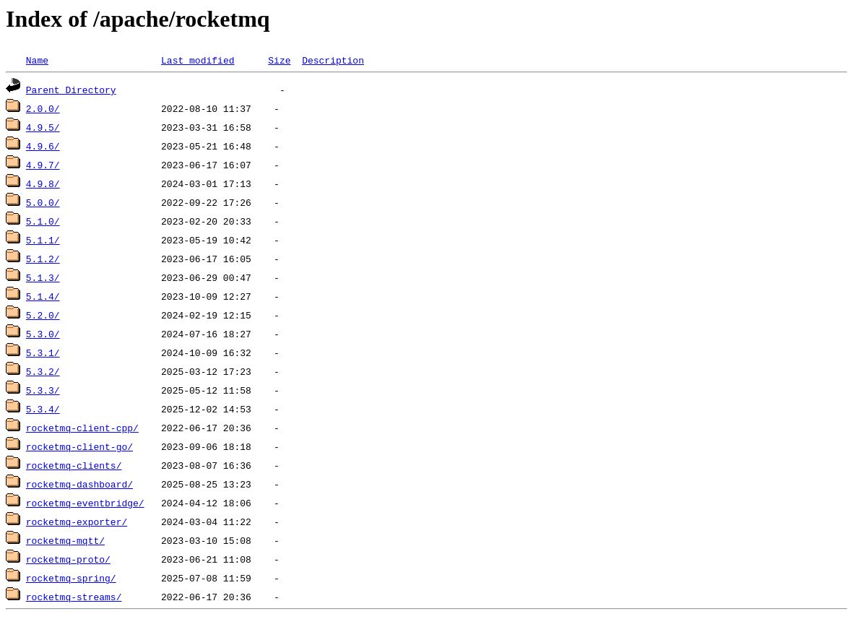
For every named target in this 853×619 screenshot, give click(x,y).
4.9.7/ (43, 164)
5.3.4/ (43, 408)
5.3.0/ (43, 333)
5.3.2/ (43, 371)
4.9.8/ (43, 183)
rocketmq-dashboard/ (79, 483)
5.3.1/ (43, 352)
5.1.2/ (43, 258)
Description (333, 59)
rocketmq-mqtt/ (65, 540)
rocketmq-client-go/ (79, 446)
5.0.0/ (43, 202)
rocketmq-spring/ (71, 577)
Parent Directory (71, 89)
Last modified (197, 59)
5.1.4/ (43, 296)
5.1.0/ (43, 221)
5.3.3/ (43, 390)
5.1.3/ (43, 277)
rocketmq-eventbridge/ (85, 502)
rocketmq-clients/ (74, 465)
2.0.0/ (43, 108)
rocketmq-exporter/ (76, 521)
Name (37, 59)
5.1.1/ (43, 239)
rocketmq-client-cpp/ (82, 427)
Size (279, 59)
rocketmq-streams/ (74, 596)
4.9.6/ (43, 145)
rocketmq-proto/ (68, 559)
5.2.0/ (43, 314)
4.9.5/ (43, 127)
